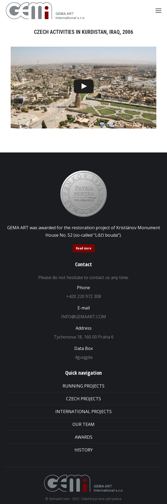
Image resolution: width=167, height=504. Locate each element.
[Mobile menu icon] (158, 10)
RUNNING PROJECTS (83, 386)
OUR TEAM (83, 424)
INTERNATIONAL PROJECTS (83, 411)
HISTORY (84, 450)
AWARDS (83, 437)
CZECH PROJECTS (83, 399)
